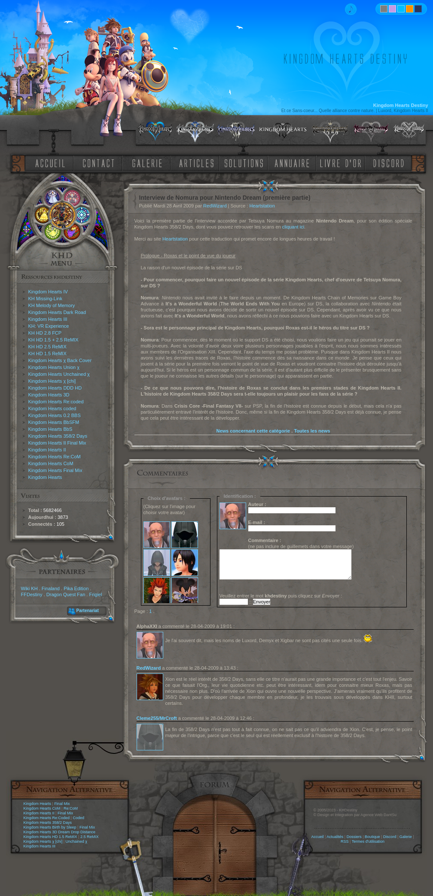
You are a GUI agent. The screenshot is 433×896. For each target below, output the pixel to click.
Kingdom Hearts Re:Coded (47, 818)
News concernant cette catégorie (253, 430)
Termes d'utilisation (368, 841)
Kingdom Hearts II (47, 449)
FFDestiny (32, 594)
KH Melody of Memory (51, 305)
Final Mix (62, 804)
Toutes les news (312, 430)
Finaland (51, 588)
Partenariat (87, 610)
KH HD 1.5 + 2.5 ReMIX (53, 339)
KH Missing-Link (45, 298)
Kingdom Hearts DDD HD (55, 387)
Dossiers (354, 837)
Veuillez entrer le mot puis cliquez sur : (281, 595)
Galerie (405, 837)
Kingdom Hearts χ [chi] (52, 381)
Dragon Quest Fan (65, 594)
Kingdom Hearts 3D (49, 394)
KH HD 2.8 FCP (45, 332)
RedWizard (214, 205)
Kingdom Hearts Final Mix (55, 470)
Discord (389, 837)
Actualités (334, 837)
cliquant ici (293, 226)
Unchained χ (76, 841)
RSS (345, 841)
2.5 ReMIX (89, 837)
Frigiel (95, 594)
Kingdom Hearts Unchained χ (59, 374)
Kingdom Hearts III (47, 319)
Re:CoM (71, 808)
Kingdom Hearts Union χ (54, 367)
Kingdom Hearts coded (52, 408)
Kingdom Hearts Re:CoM (54, 456)
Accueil (317, 837)
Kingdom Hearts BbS (50, 429)
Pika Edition (76, 588)
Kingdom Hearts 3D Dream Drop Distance (60, 832)
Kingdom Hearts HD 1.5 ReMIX (50, 837)
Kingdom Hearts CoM (50, 463)
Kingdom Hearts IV (48, 291)
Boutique (372, 837)
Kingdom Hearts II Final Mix (57, 442)
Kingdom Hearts (45, 477)
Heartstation (262, 205)
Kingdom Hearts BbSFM (53, 422)
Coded (78, 818)
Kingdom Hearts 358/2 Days (58, 436)
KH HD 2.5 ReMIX (47, 346)
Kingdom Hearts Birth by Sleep (50, 827)
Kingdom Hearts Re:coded (56, 401)
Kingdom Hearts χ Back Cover (60, 360)
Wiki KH (29, 588)
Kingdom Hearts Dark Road (57, 312)
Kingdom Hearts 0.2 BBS (54, 415)
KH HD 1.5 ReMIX (47, 353)
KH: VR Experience (48, 326)
